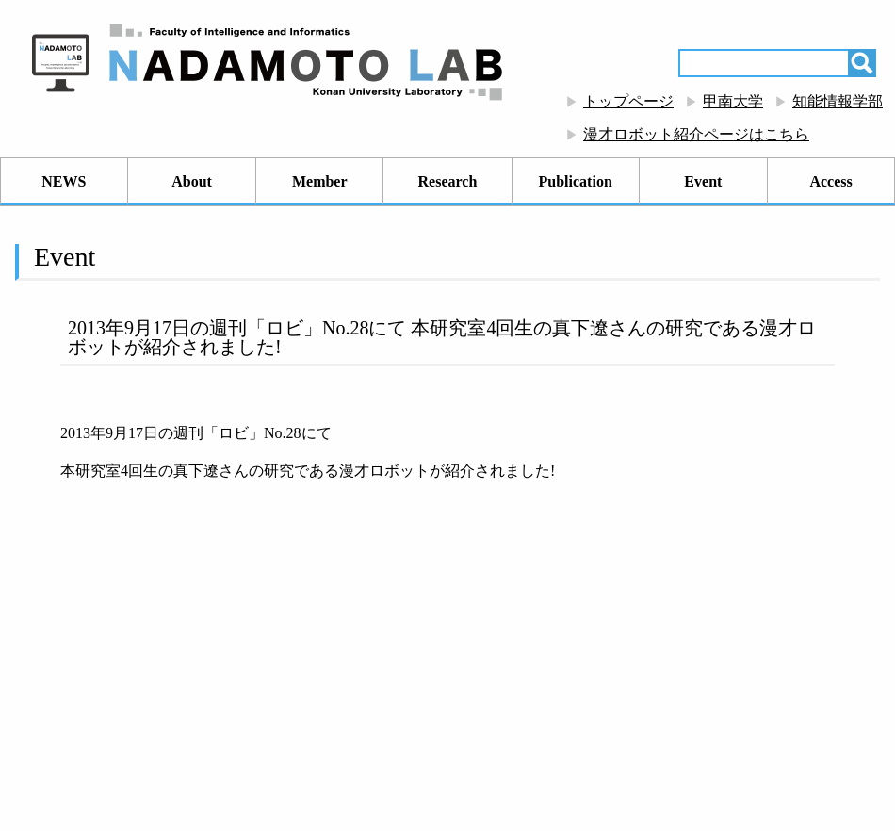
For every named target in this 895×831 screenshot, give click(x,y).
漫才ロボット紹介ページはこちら (696, 134)
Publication (575, 181)
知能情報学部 (837, 101)
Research (448, 181)
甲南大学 (733, 101)
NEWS (63, 181)
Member (320, 181)
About (191, 181)
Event (703, 181)
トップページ (628, 101)
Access (830, 181)
